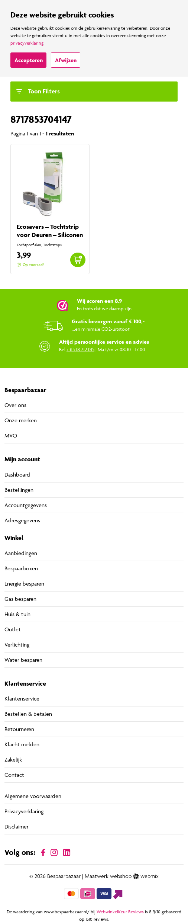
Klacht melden (21, 744)
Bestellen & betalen (28, 713)
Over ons (15, 404)
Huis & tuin (17, 614)
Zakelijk (13, 759)
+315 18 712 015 (80, 349)
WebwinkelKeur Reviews (120, 911)
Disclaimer (16, 826)
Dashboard (17, 474)
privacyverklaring (26, 43)
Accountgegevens (25, 505)
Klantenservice (21, 698)
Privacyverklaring (23, 811)
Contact (14, 774)
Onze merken (20, 420)
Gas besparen (20, 598)
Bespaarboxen (21, 568)
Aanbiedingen (20, 553)
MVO (10, 435)
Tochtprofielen (29, 245)
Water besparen (23, 659)
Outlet (12, 629)
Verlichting (16, 644)
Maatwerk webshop (108, 876)
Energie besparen (24, 583)
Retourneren (19, 729)
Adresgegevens (22, 520)
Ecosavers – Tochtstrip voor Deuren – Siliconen (50, 230)
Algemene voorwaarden (32, 795)
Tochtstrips (52, 245)
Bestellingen (18, 489)
